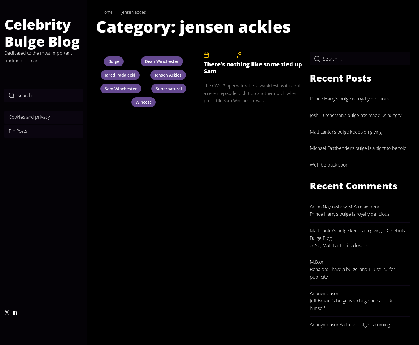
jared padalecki (120, 75)
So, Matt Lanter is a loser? (341, 245)
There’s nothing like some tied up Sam (253, 67)
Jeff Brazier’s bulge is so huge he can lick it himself (353, 305)
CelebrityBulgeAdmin (262, 54)
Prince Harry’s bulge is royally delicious (349, 98)
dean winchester (162, 61)
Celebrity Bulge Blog (42, 33)
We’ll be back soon (329, 165)
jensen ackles (168, 75)
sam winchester (121, 88)
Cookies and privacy (29, 117)
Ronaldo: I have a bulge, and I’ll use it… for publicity (352, 273)
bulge (113, 61)
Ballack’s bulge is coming (364, 324)
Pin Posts (18, 131)
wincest (143, 102)
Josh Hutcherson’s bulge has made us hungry (355, 115)
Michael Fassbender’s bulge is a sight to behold (358, 148)
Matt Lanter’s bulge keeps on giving (346, 132)
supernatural (169, 88)
